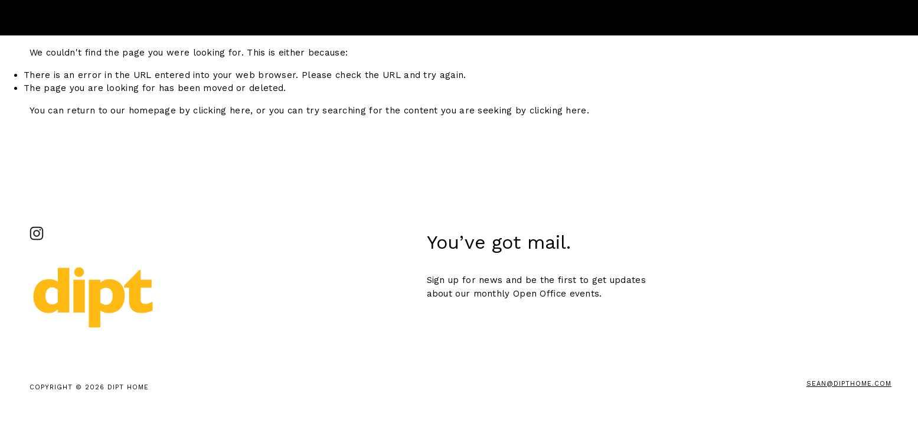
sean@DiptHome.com (848, 384)
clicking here (221, 110)
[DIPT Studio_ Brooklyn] (37, 233)
